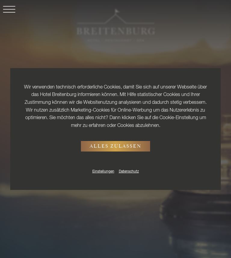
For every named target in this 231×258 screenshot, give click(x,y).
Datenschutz (129, 171)
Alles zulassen (115, 146)
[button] (7, 13)
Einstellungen (103, 171)
